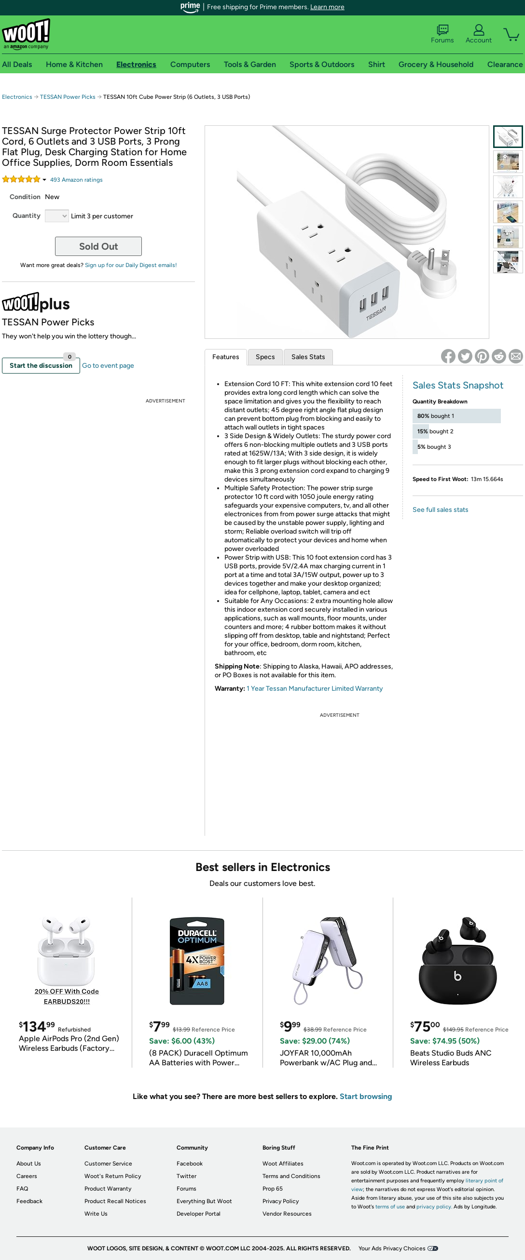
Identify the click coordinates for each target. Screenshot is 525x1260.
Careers (26, 1176)
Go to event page (108, 366)
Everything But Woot (204, 1201)
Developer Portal (199, 1213)
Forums (442, 34)
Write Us (96, 1213)
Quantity (27, 216)
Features (225, 357)
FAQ (22, 1188)
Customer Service (108, 1163)
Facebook (190, 1163)
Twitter (186, 1176)
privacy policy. (434, 1207)
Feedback (29, 1201)
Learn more (327, 7)
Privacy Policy (280, 1201)
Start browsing (366, 1096)
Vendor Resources (287, 1213)
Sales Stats (308, 357)
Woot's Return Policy (112, 1176)
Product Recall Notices (115, 1201)
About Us (28, 1163)
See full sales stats (441, 510)
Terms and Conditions (291, 1176)
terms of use (390, 1207)
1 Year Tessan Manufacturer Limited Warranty (315, 688)
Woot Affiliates (283, 1163)
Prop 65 (272, 1188)
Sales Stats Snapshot (458, 385)
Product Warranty (107, 1188)
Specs (265, 357)
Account (479, 34)
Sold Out (98, 246)
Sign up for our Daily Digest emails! (131, 265)
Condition (25, 197)
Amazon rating (76, 179)
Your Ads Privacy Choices (392, 1248)
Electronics (17, 97)
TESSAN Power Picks (68, 97)
